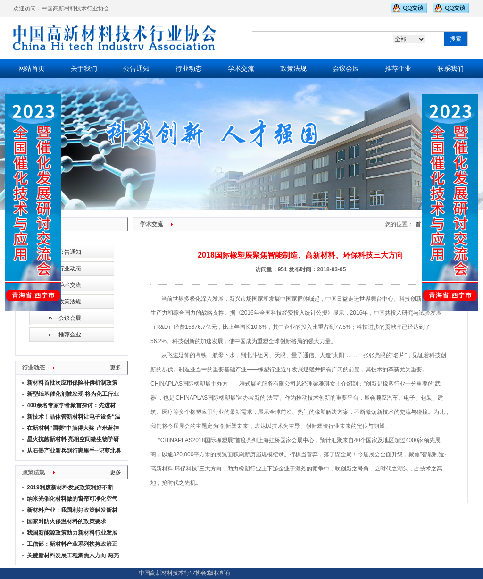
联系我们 (450, 68)
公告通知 (136, 68)
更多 (115, 367)
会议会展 (346, 68)
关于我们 (84, 68)
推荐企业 (398, 68)
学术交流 (241, 68)
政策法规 (293, 68)
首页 (421, 224)
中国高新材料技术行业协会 (173, 573)
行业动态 (188, 68)
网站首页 (31, 68)
